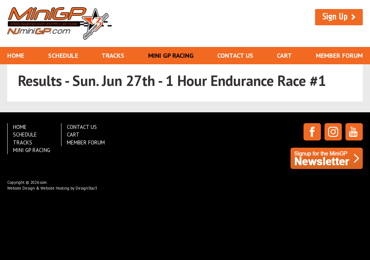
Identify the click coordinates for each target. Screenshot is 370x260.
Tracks (113, 55)
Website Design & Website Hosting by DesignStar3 (52, 188)
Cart (284, 55)
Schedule (63, 55)
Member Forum (339, 55)
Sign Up (335, 17)
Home (15, 55)
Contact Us (235, 55)
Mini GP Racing (171, 55)
